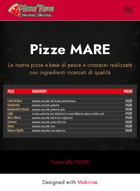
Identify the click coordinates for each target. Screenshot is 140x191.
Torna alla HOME (70, 162)
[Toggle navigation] (128, 10)
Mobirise (88, 182)
